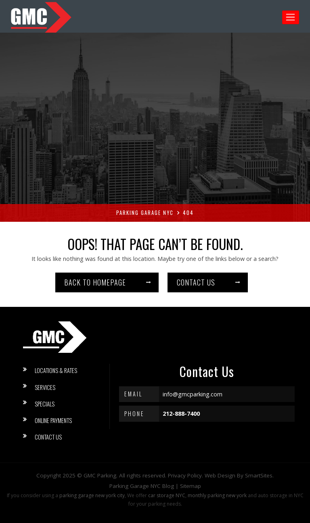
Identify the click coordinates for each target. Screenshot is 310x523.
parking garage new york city (92, 495)
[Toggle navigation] (291, 17)
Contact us (196, 282)
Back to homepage (95, 282)
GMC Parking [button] (100, 475)
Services (45, 387)
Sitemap (190, 486)
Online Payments (53, 420)
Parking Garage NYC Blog (141, 486)
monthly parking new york (217, 495)
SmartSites (258, 475)
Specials (44, 404)
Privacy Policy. (185, 475)
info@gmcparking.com (192, 394)
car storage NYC (166, 495)
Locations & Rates (56, 370)
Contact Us (48, 437)
